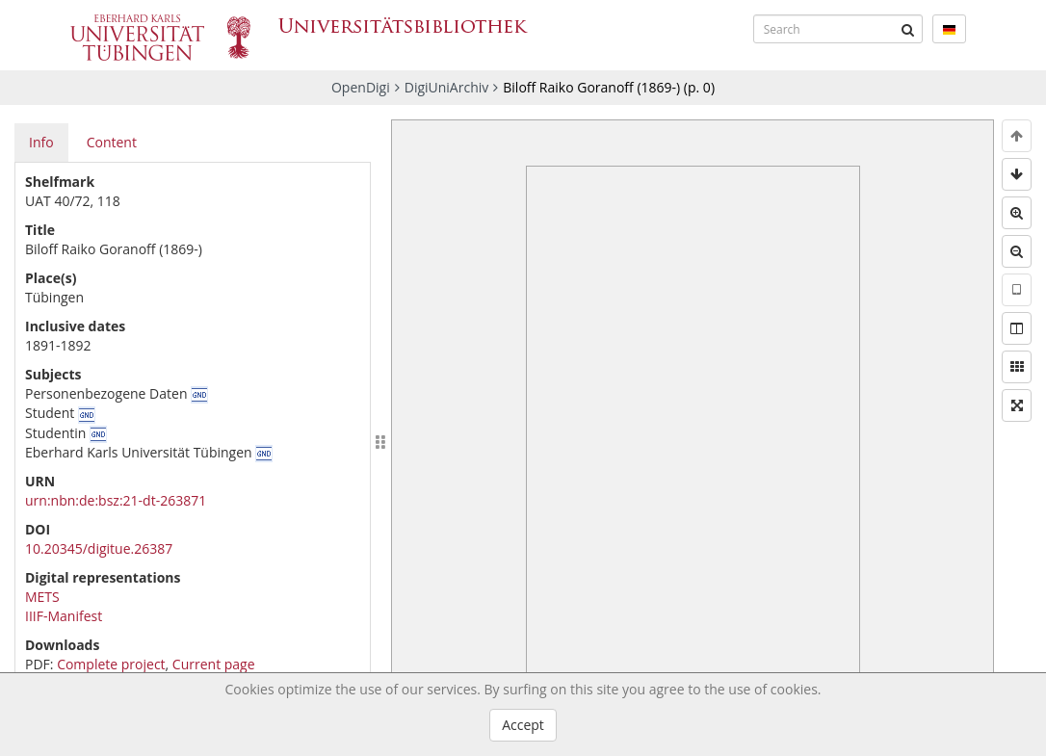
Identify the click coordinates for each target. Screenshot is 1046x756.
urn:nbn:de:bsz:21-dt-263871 (115, 500)
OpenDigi (360, 87)
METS (42, 596)
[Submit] (908, 28)
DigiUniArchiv (447, 87)
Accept (523, 725)
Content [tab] (112, 142)
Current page (213, 664)
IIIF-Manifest (63, 616)
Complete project (111, 664)
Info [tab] (41, 142)
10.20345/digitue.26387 (98, 548)
